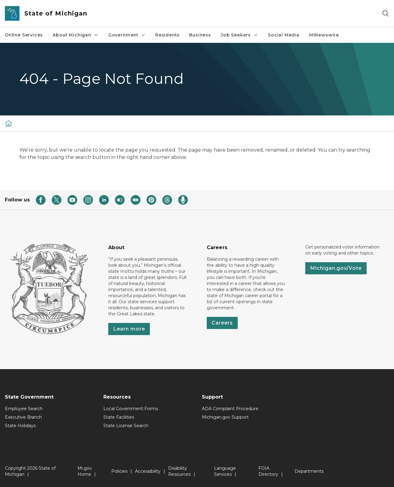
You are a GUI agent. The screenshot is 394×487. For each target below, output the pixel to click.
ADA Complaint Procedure (230, 408)
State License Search (125, 425)
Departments (309, 471)
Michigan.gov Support (225, 417)
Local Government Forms (130, 408)
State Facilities (118, 417)
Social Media (283, 35)
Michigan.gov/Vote (336, 268)
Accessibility (148, 471)
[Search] (385, 13)
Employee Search (24, 408)
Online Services (24, 35)
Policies (119, 471)
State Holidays (20, 425)
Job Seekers (239, 35)
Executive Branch (23, 417)
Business (200, 35)
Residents (167, 35)
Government (127, 35)
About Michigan (75, 35)
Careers (222, 323)
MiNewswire (324, 35)
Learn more (129, 329)
